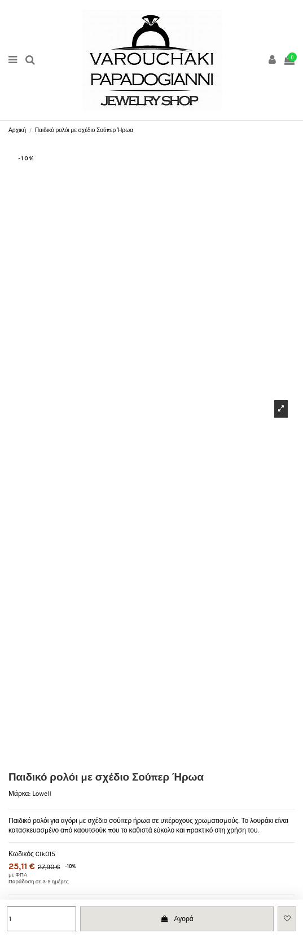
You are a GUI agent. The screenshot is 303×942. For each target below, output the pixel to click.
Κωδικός (21, 854)
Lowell (41, 794)
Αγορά (177, 919)
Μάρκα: (19, 794)
